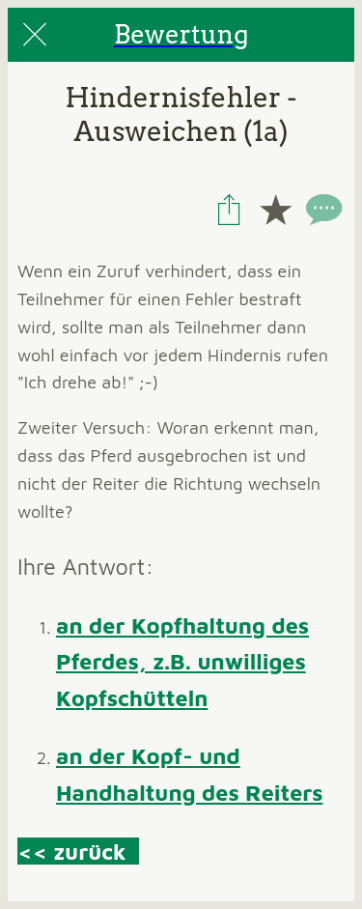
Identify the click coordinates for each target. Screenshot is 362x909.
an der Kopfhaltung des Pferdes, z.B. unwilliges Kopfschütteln (182, 661)
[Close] (34, 34)
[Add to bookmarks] (275, 209)
